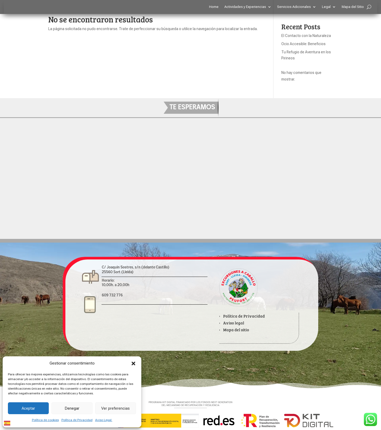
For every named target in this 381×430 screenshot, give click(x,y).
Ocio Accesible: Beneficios (303, 44)
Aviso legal (233, 322)
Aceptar (28, 408)
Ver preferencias (115, 408)
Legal (326, 7)
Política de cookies (45, 420)
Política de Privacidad (77, 420)
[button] (133, 363)
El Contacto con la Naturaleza (306, 36)
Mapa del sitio (236, 329)
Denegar (72, 408)
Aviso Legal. (103, 420)
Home (214, 7)
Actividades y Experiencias (245, 7)
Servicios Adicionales (294, 7)
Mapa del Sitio (353, 7)
